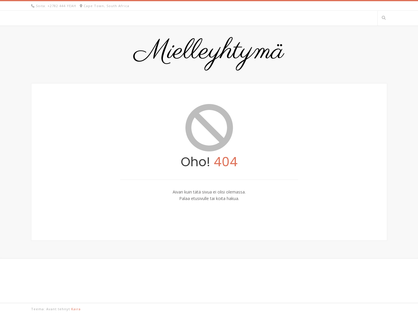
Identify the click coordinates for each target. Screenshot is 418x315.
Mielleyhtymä (209, 51)
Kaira (76, 309)
